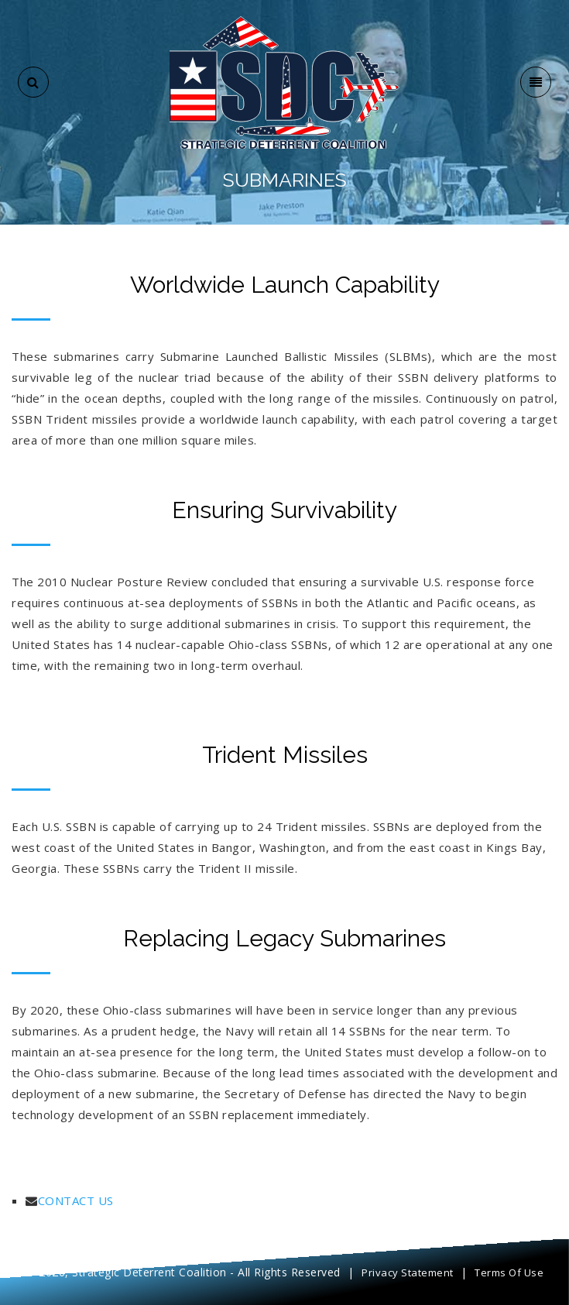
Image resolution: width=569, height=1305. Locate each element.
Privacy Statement (408, 1272)
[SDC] (285, 80)
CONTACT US (76, 1200)
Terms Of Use (509, 1272)
